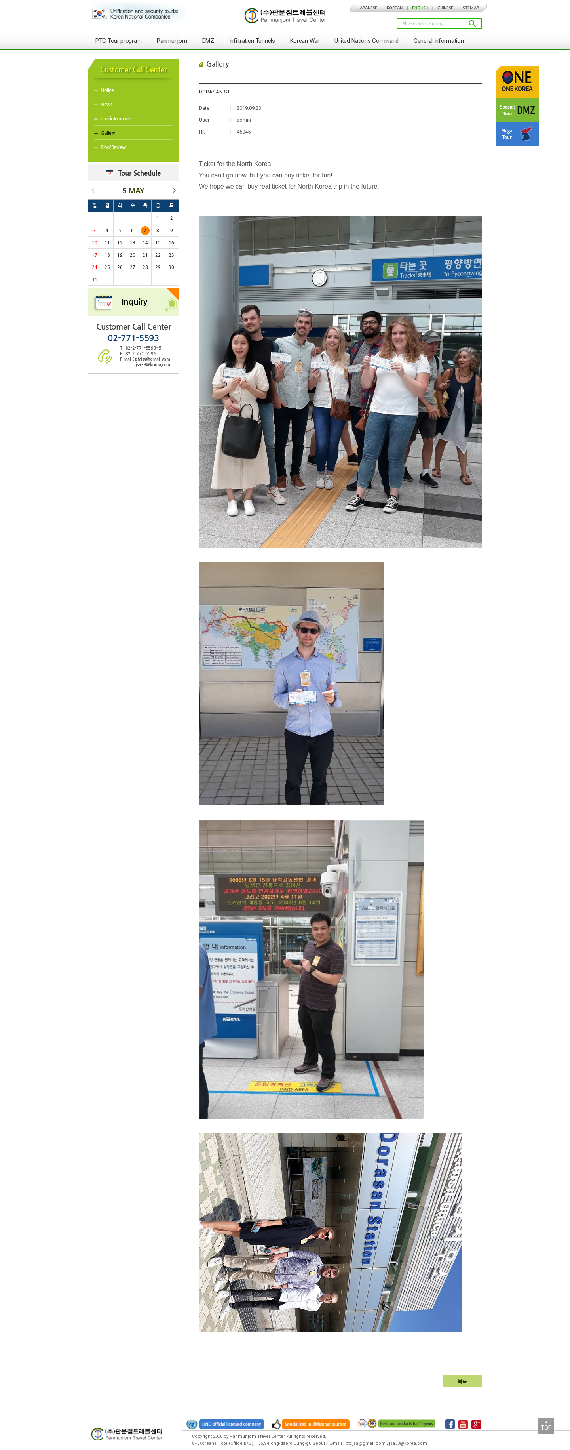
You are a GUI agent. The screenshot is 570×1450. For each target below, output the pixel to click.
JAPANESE (367, 8)
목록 (462, 1381)
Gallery (104, 132)
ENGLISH (420, 8)
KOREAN (395, 8)
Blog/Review (110, 147)
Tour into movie (112, 118)
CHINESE (445, 8)
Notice (104, 90)
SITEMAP (471, 8)
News (103, 104)
